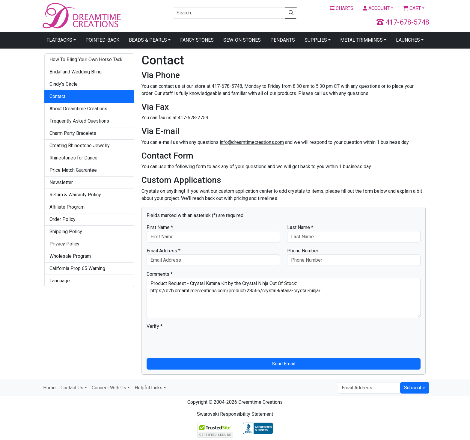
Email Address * (163, 251)
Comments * (160, 274)
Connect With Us (109, 388)
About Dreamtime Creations (78, 108)
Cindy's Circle (63, 84)
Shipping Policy (65, 231)
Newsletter (61, 182)
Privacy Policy (64, 244)
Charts (341, 8)
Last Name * (300, 227)
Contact (57, 96)
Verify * (154, 326)
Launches (408, 40)
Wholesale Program (70, 256)
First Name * (160, 227)
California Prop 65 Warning (77, 268)
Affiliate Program (67, 207)
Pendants (282, 40)
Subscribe (414, 388)
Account (376, 8)
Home (49, 388)
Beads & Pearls (148, 40)
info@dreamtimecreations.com (252, 142)
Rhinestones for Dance (73, 158)
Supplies (316, 40)
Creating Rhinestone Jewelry (79, 145)
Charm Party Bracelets (72, 133)
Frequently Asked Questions (79, 121)
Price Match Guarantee (73, 170)
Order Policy (62, 219)
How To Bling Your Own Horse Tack (86, 59)
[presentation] (192, 341)
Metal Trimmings (361, 40)
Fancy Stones (197, 40)
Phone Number (302, 251)
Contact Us (72, 388)
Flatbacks (59, 40)
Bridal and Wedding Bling (75, 72)
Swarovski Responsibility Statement (235, 414)
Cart (412, 8)
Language (59, 281)
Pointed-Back (102, 40)
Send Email (283, 364)
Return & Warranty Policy (75, 195)
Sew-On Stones (242, 40)
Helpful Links (148, 388)
